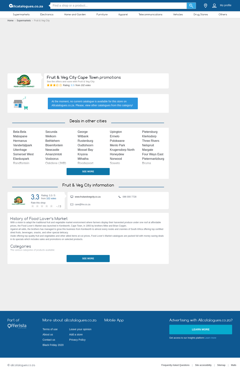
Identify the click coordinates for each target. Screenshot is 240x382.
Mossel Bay (85, 149)
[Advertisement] (120, 48)
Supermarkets (21, 14)
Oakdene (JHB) (55, 163)
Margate (147, 149)
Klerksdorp (149, 136)
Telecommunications (150, 14)
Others (223, 14)
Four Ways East (152, 154)
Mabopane (20, 136)
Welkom (50, 136)
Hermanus (20, 140)
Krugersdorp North (122, 149)
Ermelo (114, 136)
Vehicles (178, 14)
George (83, 131)
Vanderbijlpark (22, 145)
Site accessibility (203, 365)
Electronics (46, 14)
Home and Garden (75, 14)
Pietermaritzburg (153, 158)
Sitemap (221, 365)
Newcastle (52, 149)
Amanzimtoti (53, 154)
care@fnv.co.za (80, 205)
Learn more (200, 329)
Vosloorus (51, 158)
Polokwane (117, 140)
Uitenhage (20, 149)
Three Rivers (150, 140)
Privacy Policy (77, 339)
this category (124, 105)
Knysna (83, 154)
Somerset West (23, 154)
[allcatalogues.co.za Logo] (26, 6)
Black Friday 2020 (53, 344)
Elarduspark (21, 158)
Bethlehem (52, 140)
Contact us (49, 339)
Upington (116, 131)
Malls (233, 365)
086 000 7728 (127, 197)
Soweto (115, 163)
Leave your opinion (80, 329)
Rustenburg (85, 140)
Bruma (146, 163)
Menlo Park (117, 145)
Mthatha (83, 158)
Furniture (102, 14)
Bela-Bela (19, 131)
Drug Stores (201, 14)
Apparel (123, 14)
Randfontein (21, 163)
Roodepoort (85, 163)
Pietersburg (150, 131)
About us (48, 334)
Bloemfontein (54, 145)
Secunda (51, 131)
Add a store (76, 334)
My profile (225, 5)
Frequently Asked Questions (175, 365)
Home (11, 20)
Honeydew (117, 154)
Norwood (116, 158)
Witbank (83, 136)
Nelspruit (148, 145)
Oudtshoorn (85, 145)
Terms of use (50, 329)
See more (88, 171)
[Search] (191, 5)
